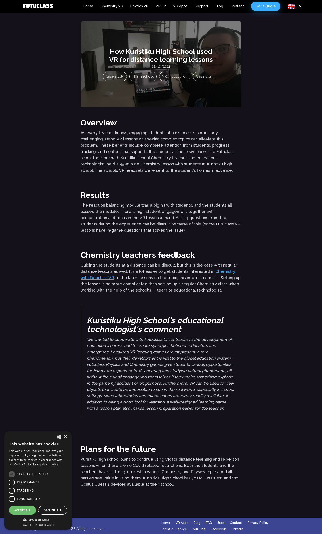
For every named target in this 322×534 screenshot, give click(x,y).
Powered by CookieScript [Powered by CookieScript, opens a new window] (38, 524)
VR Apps (180, 6)
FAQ (209, 523)
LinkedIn (237, 529)
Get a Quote (265, 6)
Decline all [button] (53, 510)
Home (88, 6)
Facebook (218, 529)
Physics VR (139, 6)
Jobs (221, 523)
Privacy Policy (258, 523)
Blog (219, 6)
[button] (38, 519)
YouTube (198, 529)
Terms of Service (174, 529)
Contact (237, 6)
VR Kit (161, 6)
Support (201, 6)
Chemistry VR (111, 6)
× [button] (65, 437)
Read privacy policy (45, 464)
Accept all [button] (22, 510)
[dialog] (38, 480)
